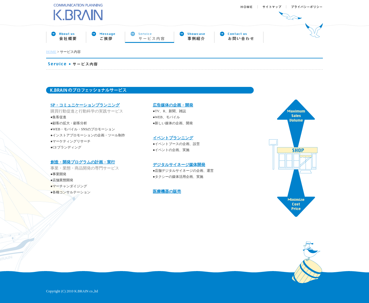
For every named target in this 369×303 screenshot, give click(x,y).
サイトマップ (272, 4)
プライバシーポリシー (305, 4)
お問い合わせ (238, 37)
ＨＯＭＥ (248, 4)
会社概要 (66, 37)
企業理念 (105, 37)
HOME (51, 52)
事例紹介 (194, 37)
